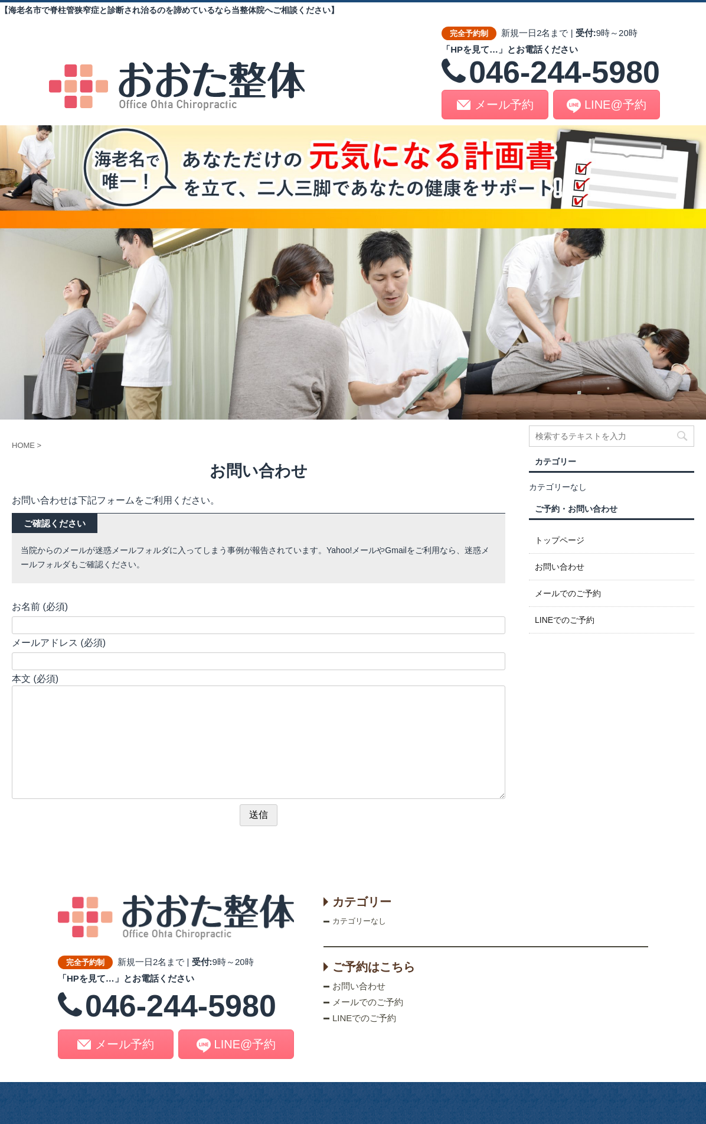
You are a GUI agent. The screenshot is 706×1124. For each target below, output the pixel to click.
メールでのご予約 (568, 593)
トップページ (559, 540)
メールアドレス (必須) (59, 643)
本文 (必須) (35, 679)
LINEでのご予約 (564, 620)
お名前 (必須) (40, 607)
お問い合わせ (559, 566)
